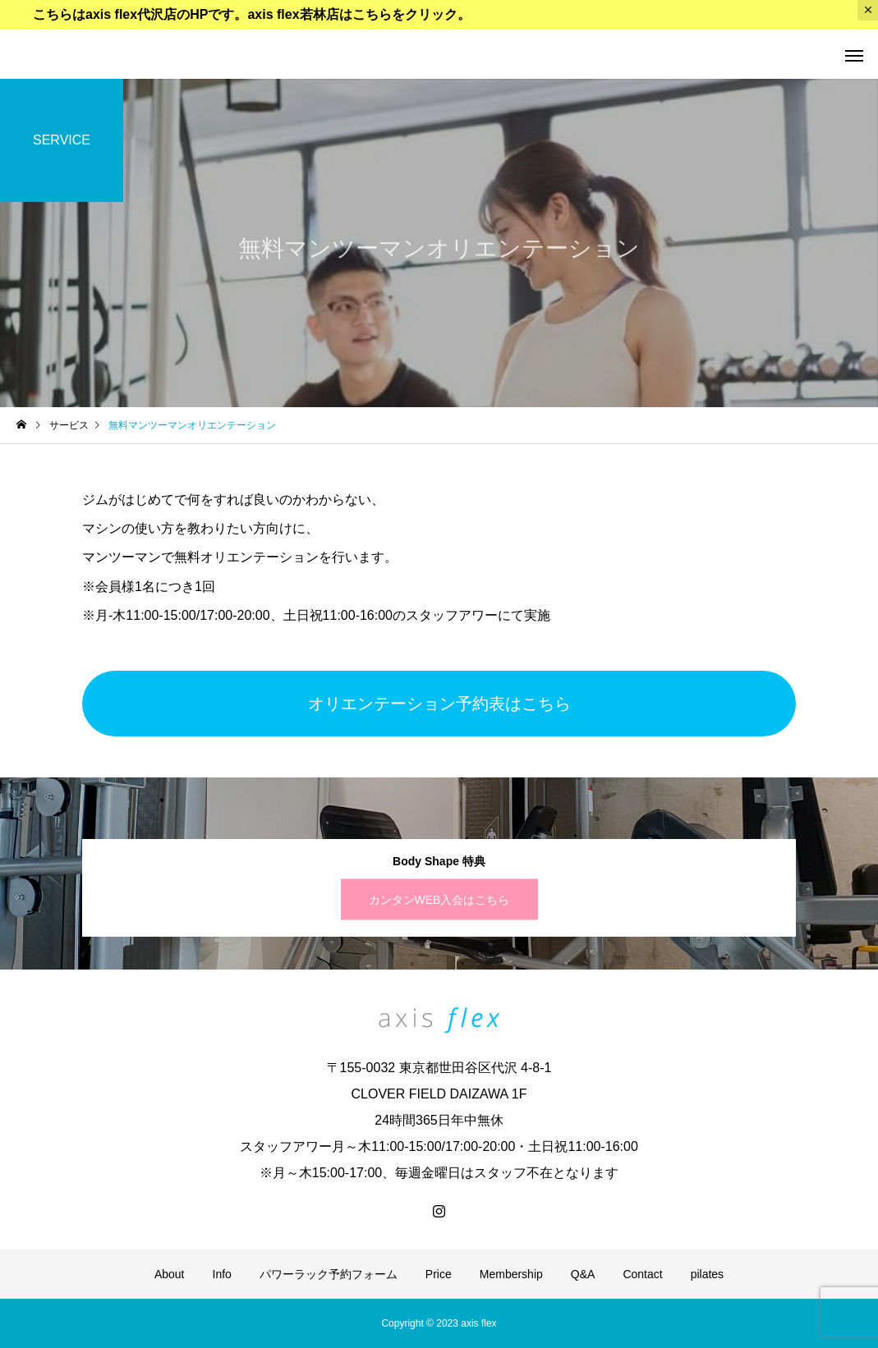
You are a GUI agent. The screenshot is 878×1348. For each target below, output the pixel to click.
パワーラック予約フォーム (329, 1274)
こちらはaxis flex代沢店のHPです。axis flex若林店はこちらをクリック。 (252, 14)
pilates (707, 1274)
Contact (642, 1274)
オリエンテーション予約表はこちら (439, 704)
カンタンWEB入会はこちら (439, 899)
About (169, 1274)
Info (222, 1274)
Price (438, 1274)
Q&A (583, 1274)
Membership (511, 1274)
